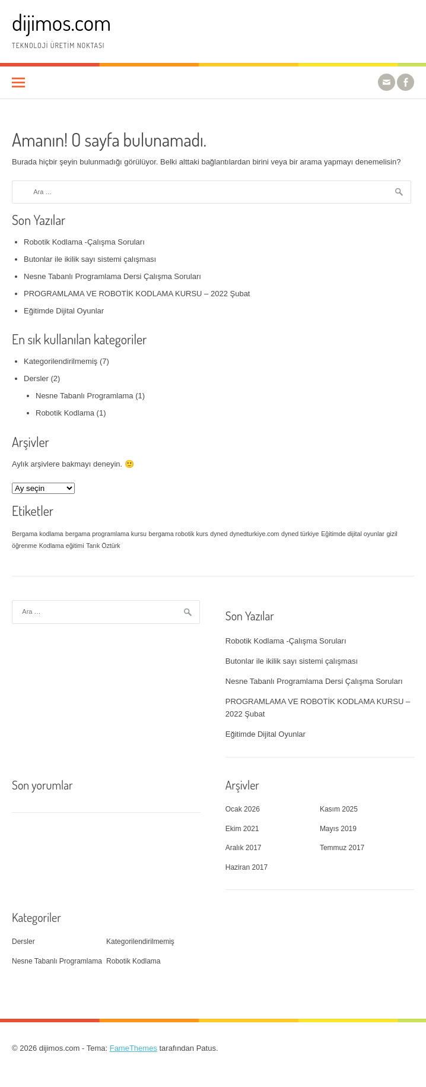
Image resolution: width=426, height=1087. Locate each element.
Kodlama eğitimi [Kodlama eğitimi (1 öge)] (61, 545)
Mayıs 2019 (338, 829)
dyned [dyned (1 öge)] (218, 533)
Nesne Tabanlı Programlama (84, 395)
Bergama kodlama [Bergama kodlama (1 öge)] (37, 533)
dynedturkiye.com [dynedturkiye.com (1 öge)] (254, 533)
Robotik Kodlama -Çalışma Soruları (84, 241)
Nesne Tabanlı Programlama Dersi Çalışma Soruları (112, 276)
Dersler (36, 378)
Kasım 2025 (339, 809)
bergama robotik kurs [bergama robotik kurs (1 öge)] (178, 533)
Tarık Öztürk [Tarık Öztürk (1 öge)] (103, 545)
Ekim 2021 (242, 829)
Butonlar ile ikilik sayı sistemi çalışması (90, 259)
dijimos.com (61, 22)
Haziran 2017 (246, 867)
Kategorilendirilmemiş (60, 361)
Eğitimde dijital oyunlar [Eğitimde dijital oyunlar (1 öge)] (352, 533)
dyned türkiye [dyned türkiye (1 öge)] (300, 533)
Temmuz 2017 (342, 848)
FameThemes (133, 1048)
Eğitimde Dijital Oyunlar (64, 310)
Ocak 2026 (242, 809)
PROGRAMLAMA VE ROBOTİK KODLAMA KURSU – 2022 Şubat (137, 293)
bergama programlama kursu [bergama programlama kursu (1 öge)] (106, 533)
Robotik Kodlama (65, 412)
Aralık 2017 (243, 848)
